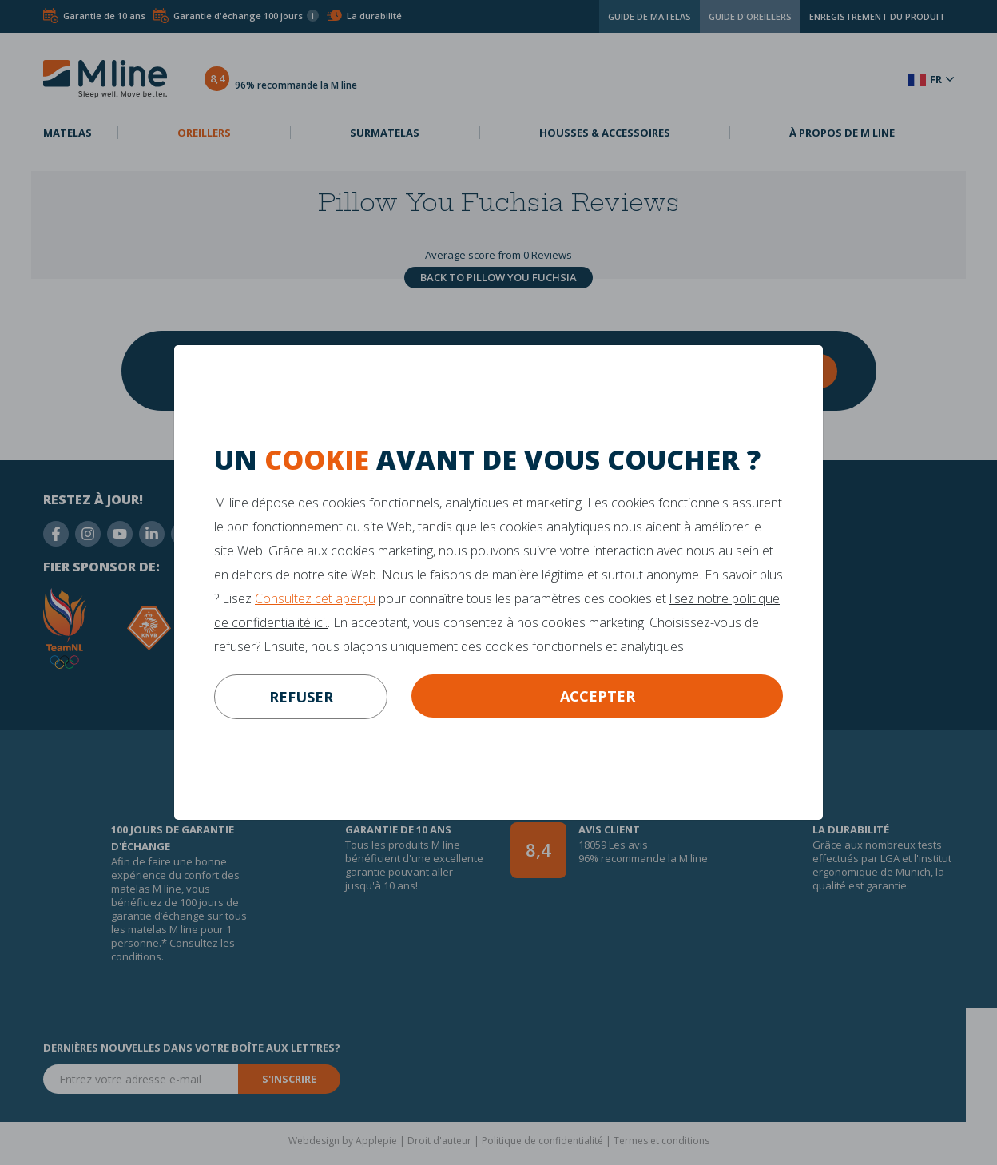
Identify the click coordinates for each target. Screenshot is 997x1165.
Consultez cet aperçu (315, 598)
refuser (301, 696)
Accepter (597, 696)
